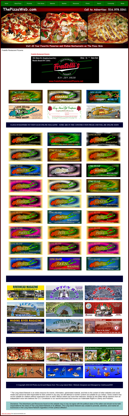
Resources (76, 3)
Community (111, 3)
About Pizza (17, 3)
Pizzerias (29, 3)
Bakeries (52, 3)
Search (99, 3)
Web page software (6, 413)
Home (6, 3)
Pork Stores (41, 3)
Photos (88, 3)
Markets (64, 3)
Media (122, 3)
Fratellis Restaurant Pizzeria (40, 54)
